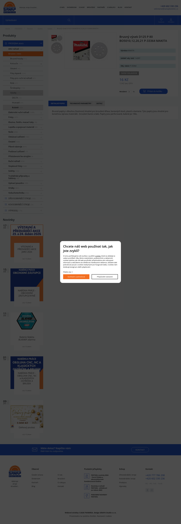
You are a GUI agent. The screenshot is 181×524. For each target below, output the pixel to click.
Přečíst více (67, 272)
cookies (98, 256)
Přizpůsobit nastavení (105, 277)
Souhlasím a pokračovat (76, 277)
